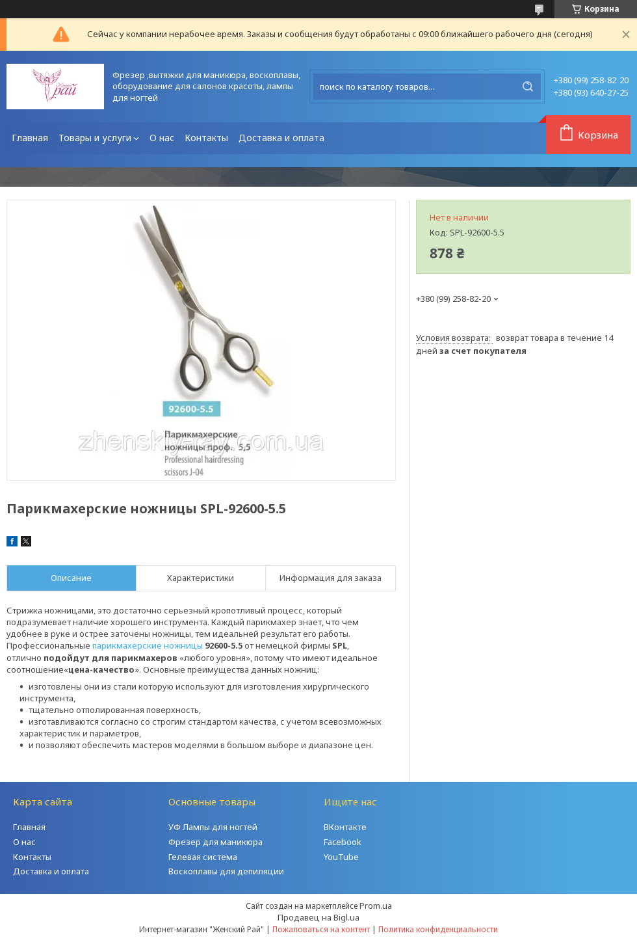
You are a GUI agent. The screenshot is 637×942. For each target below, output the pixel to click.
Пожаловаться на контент (321, 929)
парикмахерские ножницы (147, 645)
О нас (162, 137)
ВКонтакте (345, 827)
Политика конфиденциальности (438, 929)
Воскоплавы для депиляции (226, 871)
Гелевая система (202, 857)
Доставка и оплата (281, 137)
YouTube (341, 857)
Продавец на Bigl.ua (318, 917)
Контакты (206, 137)
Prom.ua (375, 905)
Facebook (342, 842)
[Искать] (528, 87)
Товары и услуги (94, 137)
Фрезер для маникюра (215, 842)
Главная (30, 137)
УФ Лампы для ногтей (212, 827)
